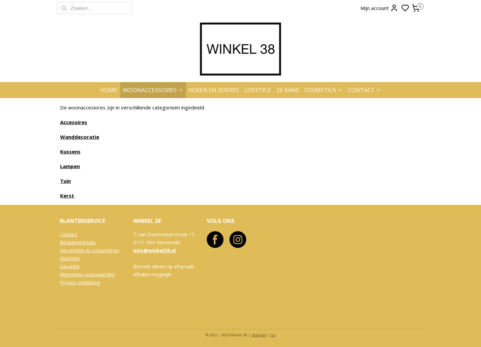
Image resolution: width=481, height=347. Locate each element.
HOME (109, 90)
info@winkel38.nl (154, 250)
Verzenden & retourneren (89, 250)
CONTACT (364, 90)
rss (272, 334)
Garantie (69, 266)
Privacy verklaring (80, 282)
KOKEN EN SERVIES (214, 90)
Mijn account (379, 8)
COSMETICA (323, 90)
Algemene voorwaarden (87, 274)
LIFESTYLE (257, 90)
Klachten (69, 258)
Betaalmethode (78, 242)
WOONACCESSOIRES (153, 90)
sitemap (259, 334)
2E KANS (288, 90)
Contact (68, 234)
